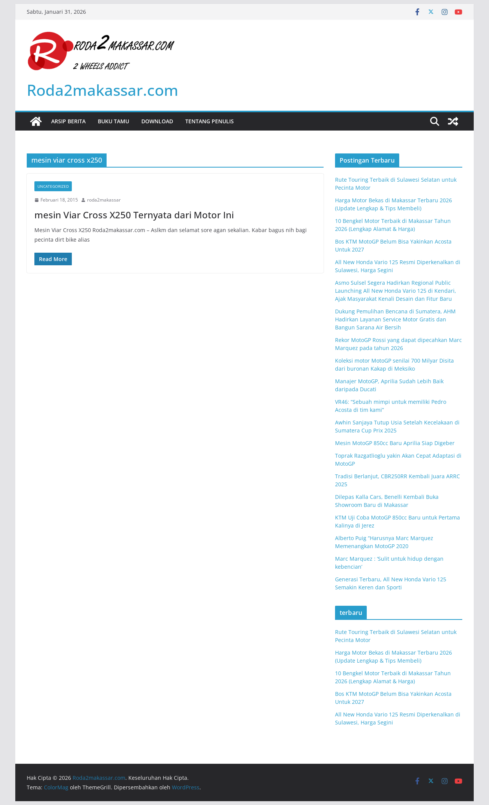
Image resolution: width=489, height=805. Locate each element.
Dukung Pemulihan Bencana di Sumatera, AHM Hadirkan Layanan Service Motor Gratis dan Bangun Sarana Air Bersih (395, 319)
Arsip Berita (68, 121)
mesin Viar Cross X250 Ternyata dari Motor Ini (134, 214)
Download (157, 121)
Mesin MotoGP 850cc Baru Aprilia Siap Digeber (395, 443)
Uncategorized (53, 186)
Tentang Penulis (209, 121)
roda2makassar (104, 200)
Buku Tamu (113, 121)
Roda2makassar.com (102, 89)
